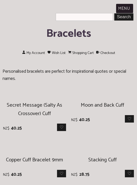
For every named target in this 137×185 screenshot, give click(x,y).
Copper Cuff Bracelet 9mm (34, 160)
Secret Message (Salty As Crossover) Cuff (34, 109)
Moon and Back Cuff (102, 105)
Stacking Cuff (102, 160)
